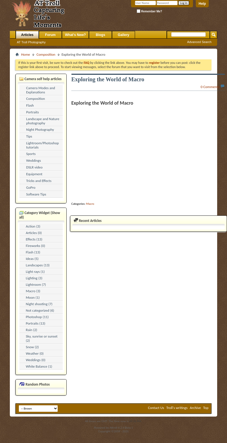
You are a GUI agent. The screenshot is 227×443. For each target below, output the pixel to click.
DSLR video (34, 167)
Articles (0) (34, 233)
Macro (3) (33, 291)
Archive (195, 408)
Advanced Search (199, 42)
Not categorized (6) (40, 310)
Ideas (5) (32, 259)
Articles (27, 35)
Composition (46, 54)
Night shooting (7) (39, 304)
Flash (30, 105)
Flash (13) (33, 252)
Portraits (32, 112)
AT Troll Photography (31, 42)
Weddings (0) (36, 360)
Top (205, 408)
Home (25, 54)
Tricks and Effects (38, 181)
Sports (31, 154)
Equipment (34, 174)
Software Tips (36, 194)
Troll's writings (177, 408)
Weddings (33, 160)
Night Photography (40, 129)
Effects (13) (34, 239)
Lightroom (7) (36, 284)
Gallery (123, 35)
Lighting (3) (34, 278)
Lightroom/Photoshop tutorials (42, 145)
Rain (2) (31, 330)
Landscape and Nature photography (42, 121)
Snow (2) (32, 347)
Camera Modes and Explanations (40, 90)
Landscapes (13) (38, 265)
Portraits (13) (35, 323)
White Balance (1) (39, 366)
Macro (90, 204)
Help (202, 4)
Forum (50, 35)
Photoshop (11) (37, 317)
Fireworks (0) (35, 246)
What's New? (75, 35)
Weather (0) (35, 353)
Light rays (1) (35, 271)
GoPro (30, 187)
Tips (29, 136)
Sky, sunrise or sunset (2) (42, 338)
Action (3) (33, 226)
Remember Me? (149, 11)
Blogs (100, 35)
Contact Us (156, 408)
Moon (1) (33, 297)
